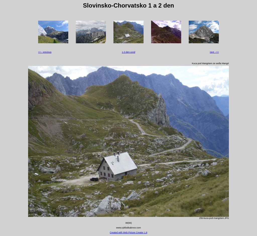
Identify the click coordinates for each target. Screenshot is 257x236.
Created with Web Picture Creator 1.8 (128, 232)
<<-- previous (44, 52)
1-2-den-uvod (128, 52)
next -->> (214, 52)
